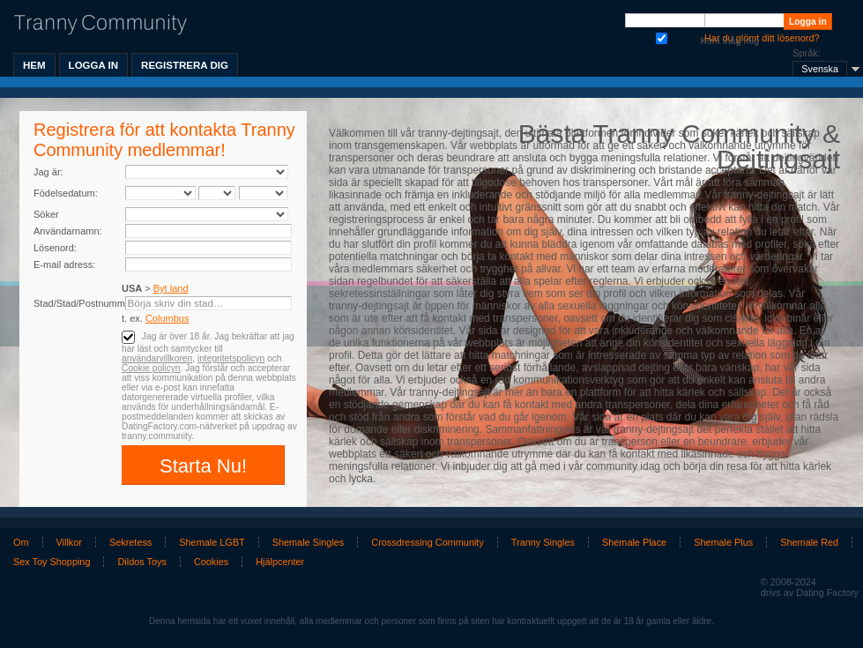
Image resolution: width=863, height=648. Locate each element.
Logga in (94, 65)
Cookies (211, 561)
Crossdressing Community (427, 542)
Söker (46, 214)
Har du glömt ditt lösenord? (762, 38)
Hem (34, 65)
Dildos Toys (141, 561)
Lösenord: (55, 247)
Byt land (171, 288)
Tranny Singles (543, 542)
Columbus (167, 318)
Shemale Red (809, 542)
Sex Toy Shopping (51, 561)
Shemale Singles (308, 542)
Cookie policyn (151, 368)
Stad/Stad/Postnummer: (85, 303)
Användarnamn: (67, 231)
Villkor (69, 542)
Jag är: (48, 172)
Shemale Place (634, 542)
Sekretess (130, 542)
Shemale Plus (723, 542)
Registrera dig (184, 65)
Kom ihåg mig (661, 37)
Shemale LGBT (211, 542)
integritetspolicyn (230, 358)
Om (21, 542)
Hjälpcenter (280, 561)
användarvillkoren (157, 358)
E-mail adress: (64, 264)
